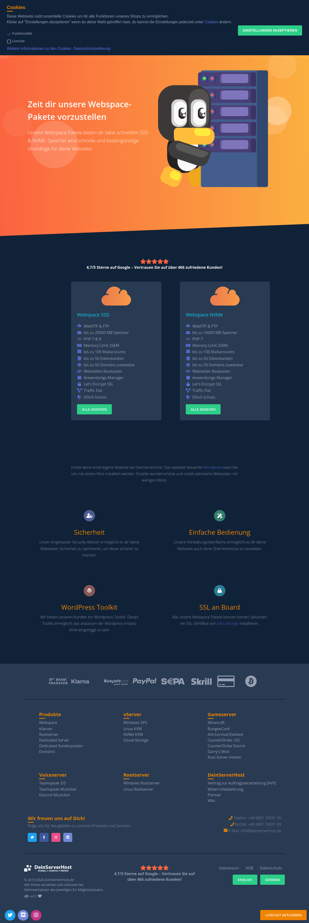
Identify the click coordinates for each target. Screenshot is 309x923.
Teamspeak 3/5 (52, 783)
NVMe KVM (133, 734)
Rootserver (49, 734)
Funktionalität (22, 33)
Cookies (211, 22)
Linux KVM (132, 728)
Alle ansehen (94, 409)
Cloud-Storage (136, 740)
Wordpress (213, 467)
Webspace (48, 722)
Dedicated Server (54, 740)
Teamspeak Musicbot (58, 789)
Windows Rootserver (141, 783)
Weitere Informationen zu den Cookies (39, 48)
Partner (214, 795)
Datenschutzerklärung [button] (91, 48)
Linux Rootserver (138, 789)
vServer (45, 728)
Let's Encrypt (227, 623)
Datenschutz (271, 868)
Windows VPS (135, 722)
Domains (47, 751)
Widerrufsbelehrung (225, 789)
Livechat (18, 41)
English (245, 879)
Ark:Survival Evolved (225, 734)
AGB (249, 868)
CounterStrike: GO (224, 740)
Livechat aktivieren (283, 915)
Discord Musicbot (54, 795)
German (272, 879)
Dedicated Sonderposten (61, 745)
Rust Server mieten (224, 757)
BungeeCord (219, 728)
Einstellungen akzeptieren (270, 30)
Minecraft (216, 722)
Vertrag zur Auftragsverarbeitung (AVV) (242, 783)
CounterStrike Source (226, 745)
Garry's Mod (218, 751)
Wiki (211, 800)
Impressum (229, 868)
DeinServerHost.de (59, 879)
